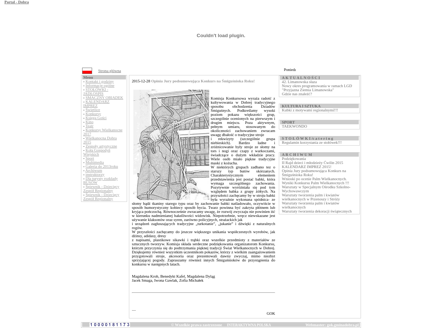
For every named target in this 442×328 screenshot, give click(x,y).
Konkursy (93, 114)
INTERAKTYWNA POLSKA (249, 325)
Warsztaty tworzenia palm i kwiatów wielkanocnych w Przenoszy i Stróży (311, 197)
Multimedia (94, 162)
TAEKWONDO (294, 126)
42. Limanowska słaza (299, 82)
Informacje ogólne (99, 85)
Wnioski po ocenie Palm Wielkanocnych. (314, 179)
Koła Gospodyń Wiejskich (96, 152)
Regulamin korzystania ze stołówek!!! (311, 142)
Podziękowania (294, 159)
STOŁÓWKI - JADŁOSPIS (95, 92)
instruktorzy (95, 174)
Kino (89, 122)
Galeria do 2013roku (101, 166)
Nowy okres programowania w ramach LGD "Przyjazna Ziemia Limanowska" (317, 88)
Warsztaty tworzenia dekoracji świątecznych (316, 211)
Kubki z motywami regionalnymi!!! (310, 110)
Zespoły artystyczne (101, 146)
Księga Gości (95, 118)
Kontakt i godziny (99, 81)
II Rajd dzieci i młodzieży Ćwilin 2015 (312, 163)
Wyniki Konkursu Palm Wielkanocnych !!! (315, 183)
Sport (89, 158)
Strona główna (109, 71)
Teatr (89, 126)
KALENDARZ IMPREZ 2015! (306, 167)
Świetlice (92, 110)
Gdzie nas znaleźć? (297, 94)
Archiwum (93, 170)
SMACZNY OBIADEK (104, 98)
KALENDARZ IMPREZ (96, 104)
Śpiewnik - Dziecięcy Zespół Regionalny (101, 189)
